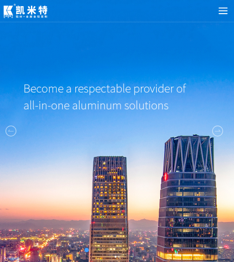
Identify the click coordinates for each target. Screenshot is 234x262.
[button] (217, 131)
